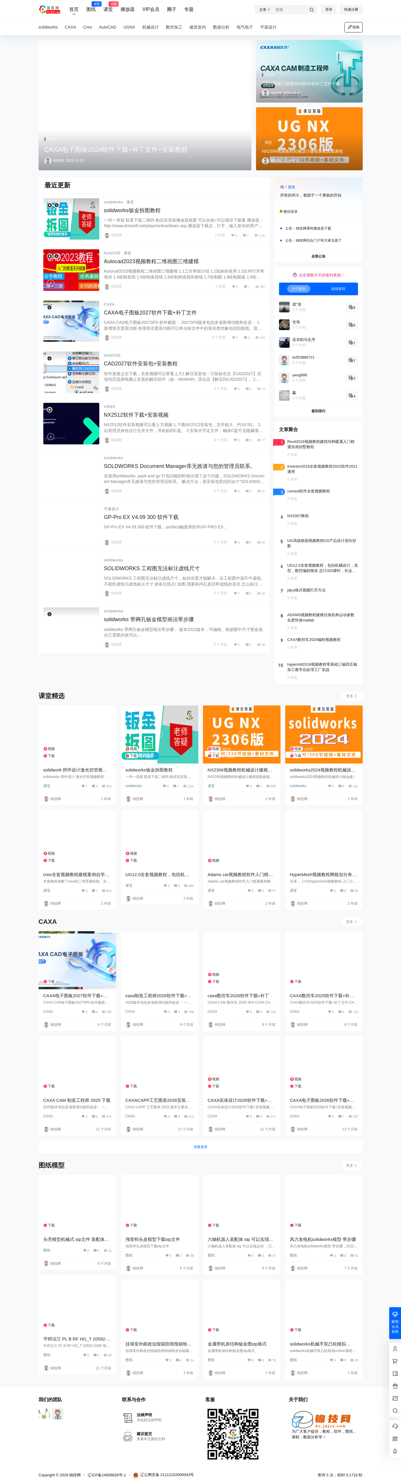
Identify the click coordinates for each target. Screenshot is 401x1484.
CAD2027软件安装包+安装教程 (141, 364)
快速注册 (351, 9)
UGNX (109, 407)
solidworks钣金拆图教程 (132, 210)
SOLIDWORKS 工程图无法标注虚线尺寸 (152, 568)
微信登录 (290, 212)
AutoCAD (112, 253)
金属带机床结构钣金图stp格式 (237, 1343)
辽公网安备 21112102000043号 (163, 1475)
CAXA (109, 304)
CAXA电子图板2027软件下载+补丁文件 (150, 313)
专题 (189, 9)
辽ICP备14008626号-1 (107, 1475)
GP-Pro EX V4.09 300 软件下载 (141, 517)
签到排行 (318, 411)
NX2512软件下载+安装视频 (136, 415)
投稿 (353, 27)
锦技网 (74, 1475)
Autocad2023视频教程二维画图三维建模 (151, 261)
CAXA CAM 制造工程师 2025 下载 (76, 1100)
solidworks (113, 202)
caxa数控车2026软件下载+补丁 (238, 995)
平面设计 (111, 509)
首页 (74, 9)
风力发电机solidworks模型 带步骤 (323, 1239)
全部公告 (318, 256)
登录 (328, 9)
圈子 (171, 9)
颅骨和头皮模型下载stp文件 (153, 1239)
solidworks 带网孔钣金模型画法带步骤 (149, 619)
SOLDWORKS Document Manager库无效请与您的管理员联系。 (179, 466)
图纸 (91, 6)
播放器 (128, 9)
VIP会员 (150, 9)
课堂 (108, 6)
